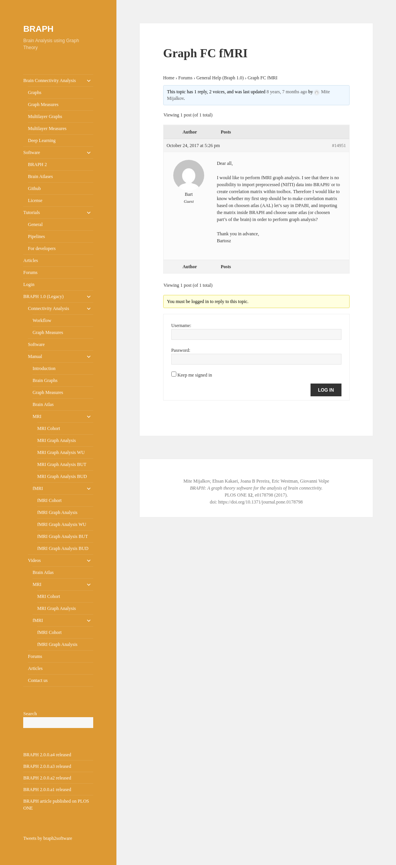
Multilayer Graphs (45, 116)
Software (31, 152)
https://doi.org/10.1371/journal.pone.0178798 (260, 502)
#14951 (339, 145)
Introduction (43, 368)
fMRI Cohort (49, 500)
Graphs (34, 92)
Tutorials (31, 212)
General (35, 224)
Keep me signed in (195, 375)
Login (28, 284)
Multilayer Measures (47, 128)
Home (168, 78)
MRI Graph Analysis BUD (62, 476)
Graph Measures (43, 104)
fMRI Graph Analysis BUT (62, 536)
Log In (326, 390)
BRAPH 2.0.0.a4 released (47, 754)
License (35, 200)
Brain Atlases (40, 176)
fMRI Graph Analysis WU (61, 524)
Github (34, 188)
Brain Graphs (44, 380)
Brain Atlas (42, 404)
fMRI (37, 488)
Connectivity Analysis (48, 308)
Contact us (38, 680)
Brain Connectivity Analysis (49, 80)
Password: (180, 350)
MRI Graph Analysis (56, 440)
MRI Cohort (48, 428)
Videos (34, 560)
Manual (35, 356)
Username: (181, 325)
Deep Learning (42, 140)
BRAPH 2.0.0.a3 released (47, 766)
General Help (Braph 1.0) (220, 78)
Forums (30, 272)
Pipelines (36, 236)
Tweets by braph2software (47, 838)
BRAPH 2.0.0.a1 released (47, 789)
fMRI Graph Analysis (57, 512)
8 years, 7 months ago (286, 91)
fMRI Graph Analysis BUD (62, 548)
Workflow (41, 320)
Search (30, 713)
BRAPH (38, 29)
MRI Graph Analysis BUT (61, 464)
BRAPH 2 (37, 164)
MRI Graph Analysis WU (61, 452)
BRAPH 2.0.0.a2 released (47, 778)
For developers (42, 248)
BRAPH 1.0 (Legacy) (43, 296)
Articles (30, 260)
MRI (36, 416)
